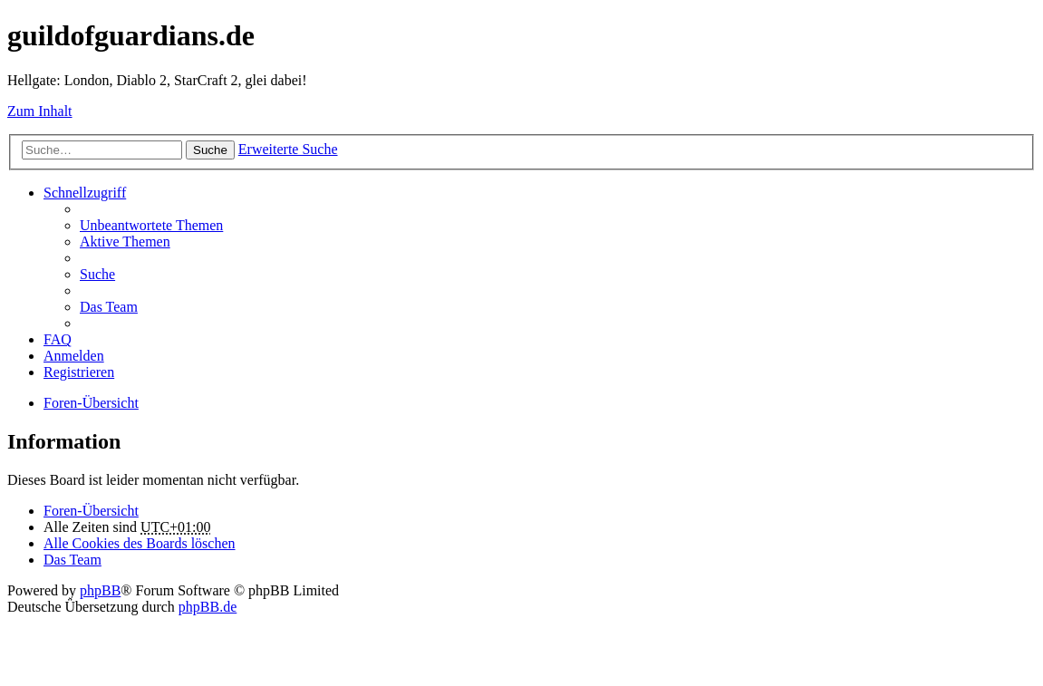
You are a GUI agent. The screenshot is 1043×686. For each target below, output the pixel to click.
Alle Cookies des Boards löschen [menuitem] (139, 543)
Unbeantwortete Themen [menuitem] (151, 225)
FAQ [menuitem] (57, 339)
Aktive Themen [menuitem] (125, 241)
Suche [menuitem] (97, 274)
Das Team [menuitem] (109, 306)
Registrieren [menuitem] (78, 372)
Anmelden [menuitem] (73, 355)
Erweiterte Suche (288, 149)
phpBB (100, 590)
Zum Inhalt (39, 111)
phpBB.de (208, 606)
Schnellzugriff (84, 192)
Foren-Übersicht (91, 403)
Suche (210, 150)
